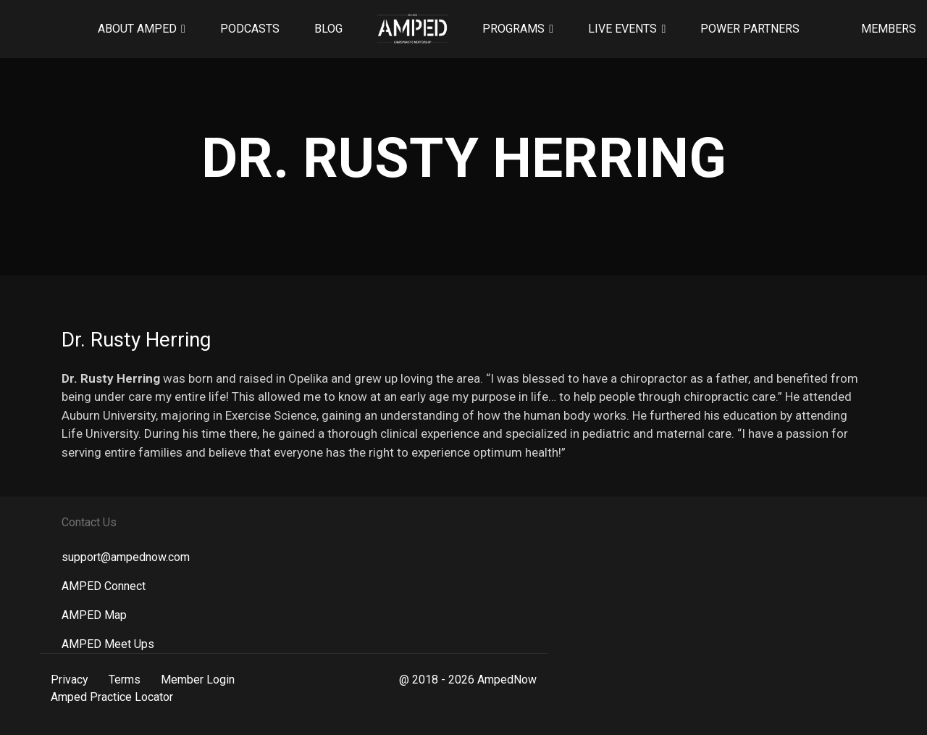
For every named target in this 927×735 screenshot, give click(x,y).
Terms (124, 679)
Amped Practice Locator (112, 697)
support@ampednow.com (126, 557)
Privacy (69, 679)
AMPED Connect (104, 586)
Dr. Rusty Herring (136, 340)
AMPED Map (94, 615)
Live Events (622, 29)
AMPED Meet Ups (108, 644)
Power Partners (750, 29)
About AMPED (137, 29)
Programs (513, 29)
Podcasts (250, 29)
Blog (328, 29)
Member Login (198, 679)
